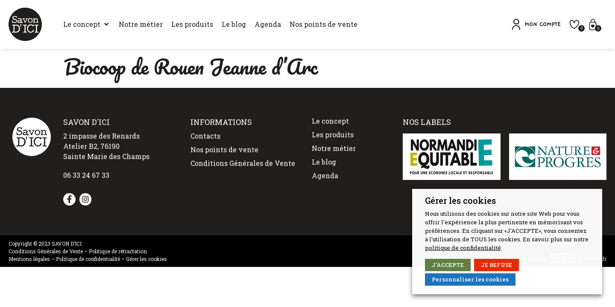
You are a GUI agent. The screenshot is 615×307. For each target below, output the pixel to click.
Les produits (333, 134)
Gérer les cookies (146, 258)
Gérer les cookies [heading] (460, 200)
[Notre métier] (140, 24)
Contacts (205, 135)
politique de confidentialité (463, 248)
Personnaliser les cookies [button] (470, 279)
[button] (535, 24)
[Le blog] (233, 24)
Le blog (324, 161)
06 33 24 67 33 (86, 175)
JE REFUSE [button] (496, 265)
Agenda (325, 175)
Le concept (330, 120)
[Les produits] (192, 24)
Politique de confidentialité (88, 258)
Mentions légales (29, 258)
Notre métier (334, 148)
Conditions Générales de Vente (242, 163)
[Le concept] (86, 24)
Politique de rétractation (118, 251)
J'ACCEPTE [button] (448, 265)
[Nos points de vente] (323, 24)
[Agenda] (267, 24)
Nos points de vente (224, 149)
